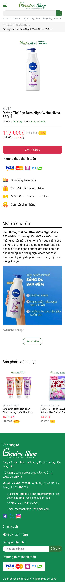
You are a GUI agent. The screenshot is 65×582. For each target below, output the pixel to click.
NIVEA (7, 108)
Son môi (6, 18)
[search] (59, 13)
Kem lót (58, 18)
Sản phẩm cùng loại (19, 362)
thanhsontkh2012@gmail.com (32, 509)
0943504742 (31, 503)
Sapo (53, 578)
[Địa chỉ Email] (32, 549)
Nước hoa (17, 18)
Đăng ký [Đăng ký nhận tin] (56, 548)
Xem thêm (32, 341)
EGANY (30, 578)
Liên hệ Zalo (32, 149)
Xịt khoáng (29, 18)
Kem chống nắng (44, 18)
